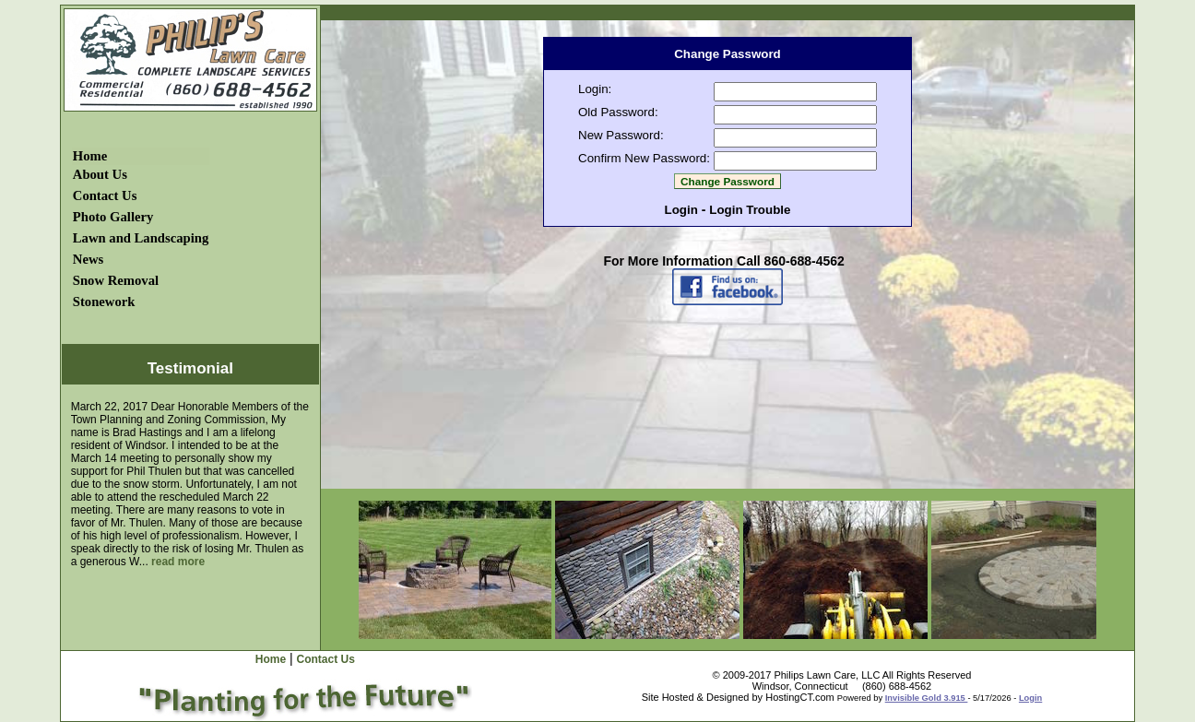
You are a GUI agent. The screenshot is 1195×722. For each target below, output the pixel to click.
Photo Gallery (113, 216)
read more (178, 561)
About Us (100, 174)
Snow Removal (116, 280)
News (88, 259)
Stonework (104, 301)
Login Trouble (749, 210)
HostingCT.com (799, 697)
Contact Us (105, 195)
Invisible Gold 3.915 (926, 698)
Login (681, 210)
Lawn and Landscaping (140, 238)
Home (90, 155)
